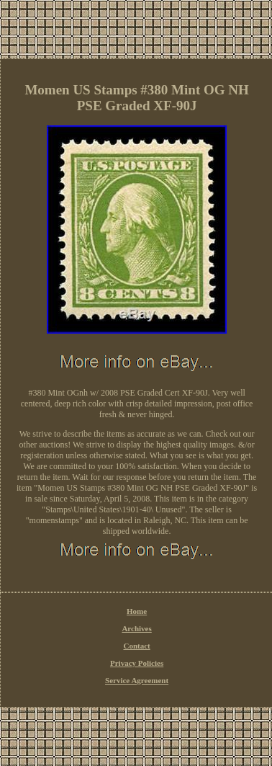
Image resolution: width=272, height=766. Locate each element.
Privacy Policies (136, 663)
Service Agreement (136, 680)
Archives (136, 628)
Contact (136, 645)
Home (137, 611)
